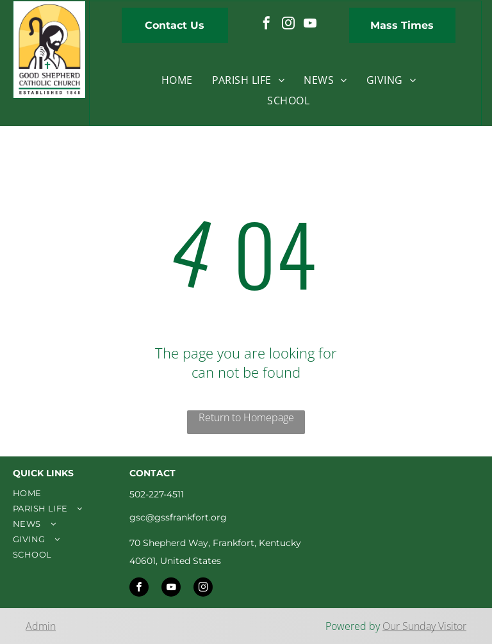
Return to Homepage (246, 417)
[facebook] (266, 24)
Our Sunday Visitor (424, 626)
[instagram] (288, 24)
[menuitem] (177, 80)
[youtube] (310, 24)
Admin (41, 626)
